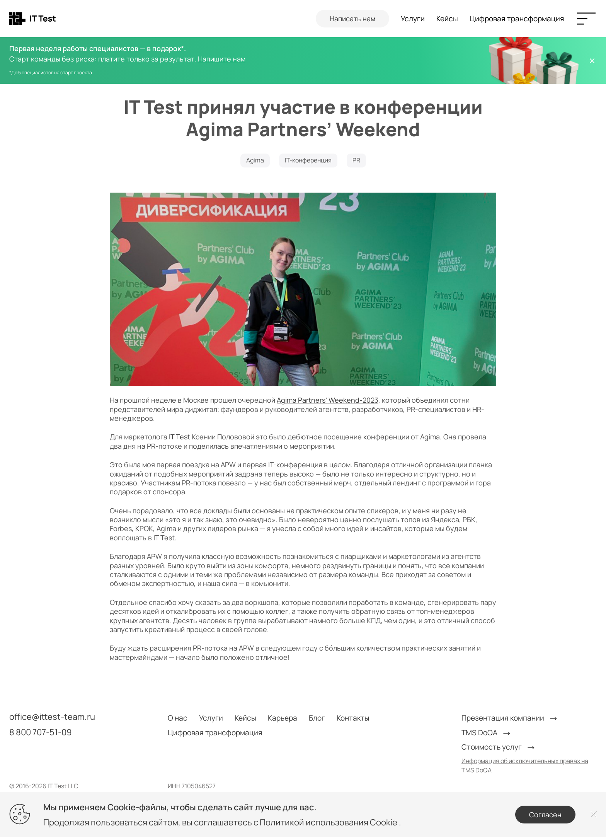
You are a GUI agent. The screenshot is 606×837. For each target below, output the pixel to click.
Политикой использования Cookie (329, 822)
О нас (177, 718)
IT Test (179, 436)
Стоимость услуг (498, 747)
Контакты (353, 718)
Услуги (413, 19)
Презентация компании (509, 718)
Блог (317, 718)
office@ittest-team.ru (52, 716)
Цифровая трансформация (517, 19)
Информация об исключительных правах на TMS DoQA (524, 765)
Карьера (282, 718)
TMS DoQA (486, 733)
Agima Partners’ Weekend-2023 (327, 400)
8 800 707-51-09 (40, 732)
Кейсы (447, 19)
